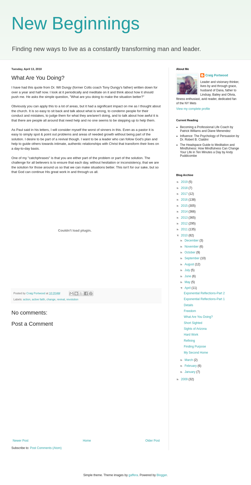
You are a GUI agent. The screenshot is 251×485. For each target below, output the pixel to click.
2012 (185, 223)
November (192, 246)
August (190, 264)
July (188, 270)
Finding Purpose (195, 346)
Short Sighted (193, 323)
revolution (72, 299)
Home (87, 440)
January (190, 372)
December (192, 240)
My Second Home (196, 352)
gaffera (133, 475)
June (188, 276)
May (188, 282)
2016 (185, 199)
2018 (185, 188)
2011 (185, 229)
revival (61, 299)
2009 (185, 379)
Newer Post (20, 440)
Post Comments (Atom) (46, 448)
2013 (185, 217)
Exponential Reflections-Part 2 (204, 293)
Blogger (162, 475)
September (192, 258)
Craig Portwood (216, 75)
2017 (185, 194)
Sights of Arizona (195, 329)
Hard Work (191, 334)
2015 (185, 205)
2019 (185, 182)
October (190, 252)
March (189, 360)
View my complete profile (193, 109)
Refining (189, 340)
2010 (185, 235)
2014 (185, 211)
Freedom (190, 311)
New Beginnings (75, 23)
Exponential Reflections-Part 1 (204, 299)
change (50, 299)
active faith (38, 299)
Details (188, 305)
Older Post (152, 440)
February (191, 366)
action (26, 299)
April (188, 288)
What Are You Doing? (198, 317)
